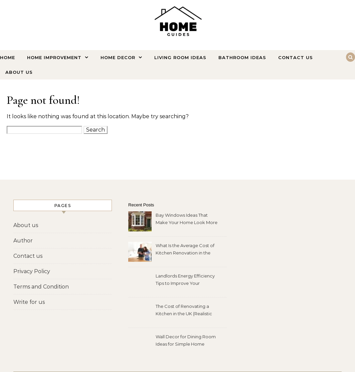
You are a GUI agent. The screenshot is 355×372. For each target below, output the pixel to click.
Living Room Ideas (180, 57)
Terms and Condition (41, 287)
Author (23, 240)
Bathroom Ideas (242, 57)
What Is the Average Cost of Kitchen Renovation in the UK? (185, 250)
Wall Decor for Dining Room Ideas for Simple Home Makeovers (186, 341)
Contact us (295, 57)
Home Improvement (54, 57)
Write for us (29, 302)
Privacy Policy (31, 271)
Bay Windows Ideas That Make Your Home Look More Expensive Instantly (186, 219)
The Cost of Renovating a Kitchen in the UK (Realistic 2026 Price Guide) (184, 311)
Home (7, 57)
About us (19, 72)
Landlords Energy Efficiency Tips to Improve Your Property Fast (185, 280)
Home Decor (118, 57)
